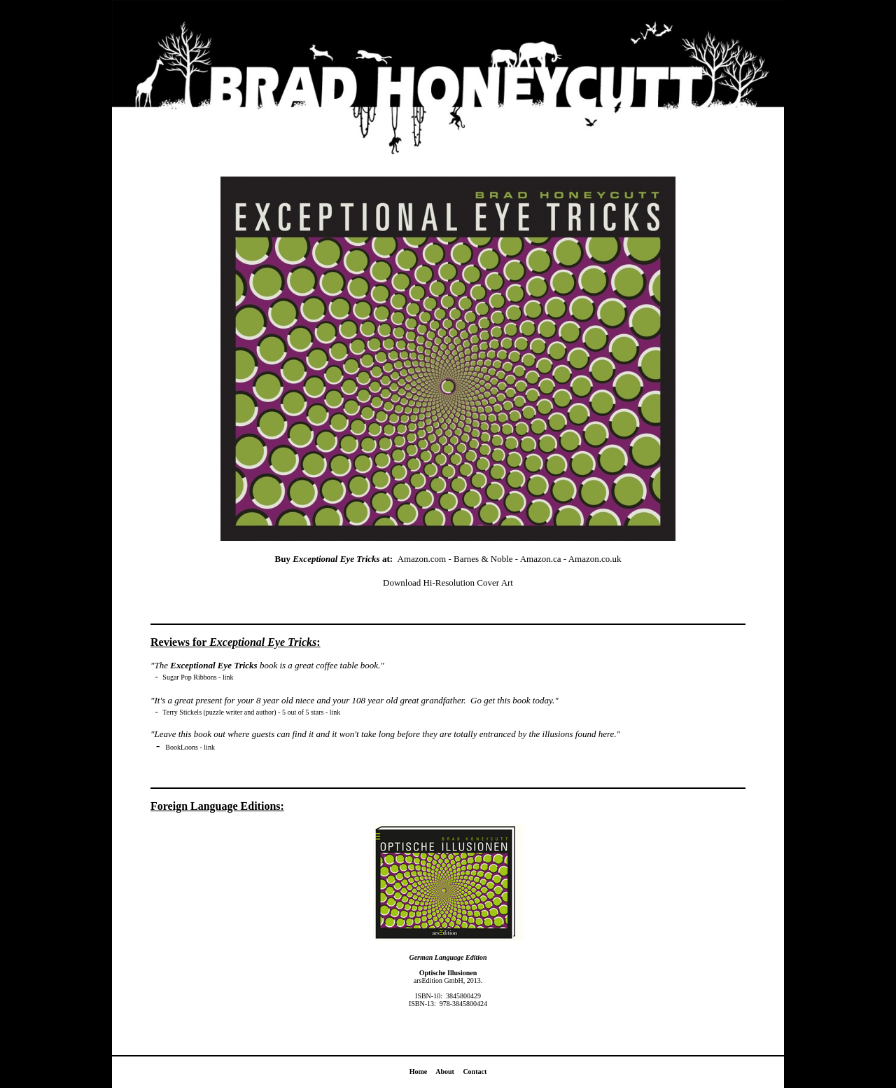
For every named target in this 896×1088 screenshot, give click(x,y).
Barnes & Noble (483, 558)
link (228, 677)
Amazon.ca (540, 558)
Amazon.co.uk (595, 558)
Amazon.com (422, 558)
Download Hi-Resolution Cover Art (448, 582)
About (444, 1071)
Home (419, 1071)
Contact (474, 1071)
